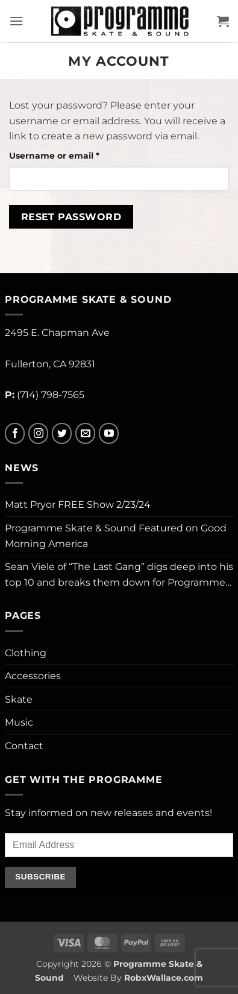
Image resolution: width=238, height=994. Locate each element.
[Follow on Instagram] (38, 433)
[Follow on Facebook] (15, 433)
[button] (16, 21)
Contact (24, 746)
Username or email (74, 155)
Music (19, 722)
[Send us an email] (85, 433)
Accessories (33, 676)
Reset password (71, 217)
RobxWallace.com (163, 977)
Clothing (25, 653)
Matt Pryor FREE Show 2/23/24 (78, 504)
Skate (19, 699)
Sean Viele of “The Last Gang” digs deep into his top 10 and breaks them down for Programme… (119, 574)
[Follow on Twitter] (62, 433)
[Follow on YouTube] (109, 433)
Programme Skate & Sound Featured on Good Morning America (116, 535)
